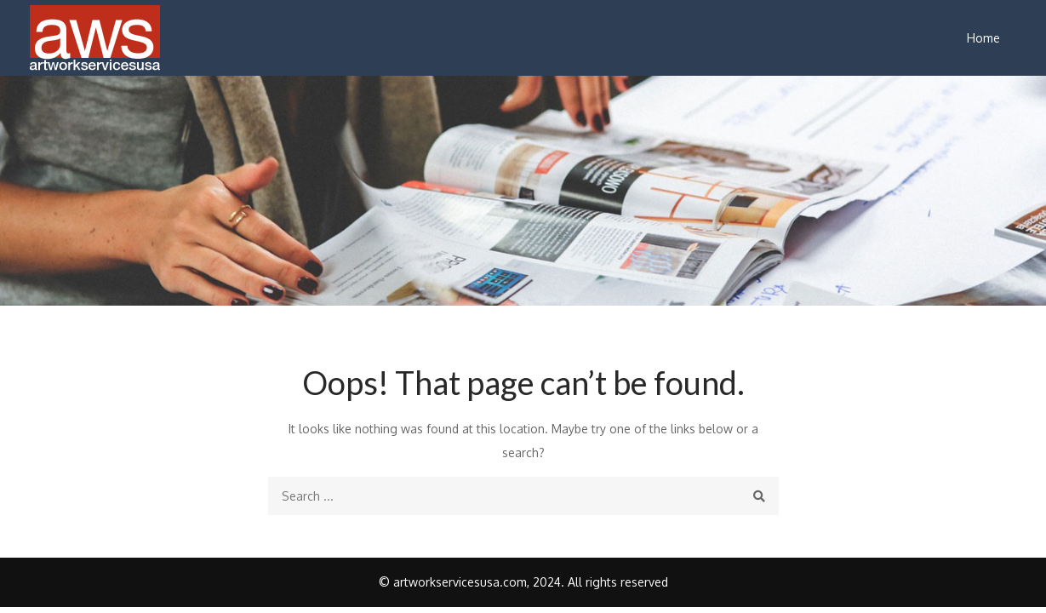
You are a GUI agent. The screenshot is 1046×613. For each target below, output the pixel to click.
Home (983, 38)
